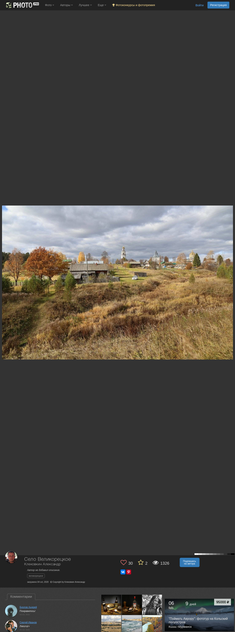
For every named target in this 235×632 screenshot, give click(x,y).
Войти (199, 5)
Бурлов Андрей (28, 607)
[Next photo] (231, 276)
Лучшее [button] (85, 5)
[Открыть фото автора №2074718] (111, 604)
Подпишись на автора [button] (189, 562)
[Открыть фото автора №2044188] (132, 625)
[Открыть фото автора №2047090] (111, 625)
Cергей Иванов (28, 622)
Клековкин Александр (42, 564)
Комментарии (21, 597)
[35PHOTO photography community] (22, 5)
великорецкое (36, 576)
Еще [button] (102, 5)
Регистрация (218, 5)
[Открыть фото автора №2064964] (132, 604)
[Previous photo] (3, 276)
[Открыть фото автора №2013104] (152, 625)
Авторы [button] (66, 5)
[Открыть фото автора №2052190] (152, 604)
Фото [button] (49, 5)
